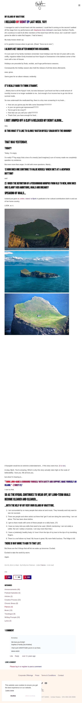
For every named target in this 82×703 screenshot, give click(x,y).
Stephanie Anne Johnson (43, 30)
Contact (61, 675)
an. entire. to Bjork (27, 199)
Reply (17, 656)
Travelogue (10, 614)
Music (8, 610)
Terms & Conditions (48, 675)
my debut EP (22, 22)
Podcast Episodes (12, 593)
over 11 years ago (28, 656)
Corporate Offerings (25, 675)
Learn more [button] (9, 690)
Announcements (12, 589)
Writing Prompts (12, 617)
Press (37, 675)
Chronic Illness (11, 603)
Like (6, 572)
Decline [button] (13, 696)
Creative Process (13, 600)
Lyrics (8, 621)
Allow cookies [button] (30, 696)
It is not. (62, 466)
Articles (8, 596)
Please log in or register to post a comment (25, 666)
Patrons (43, 565)
